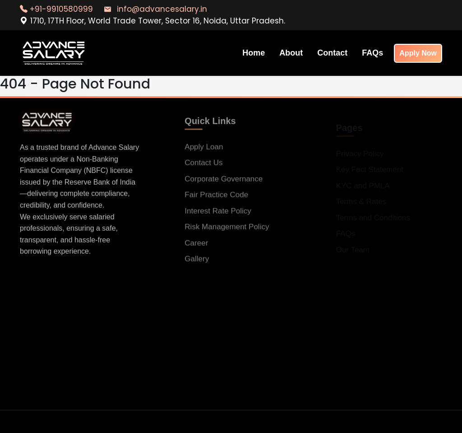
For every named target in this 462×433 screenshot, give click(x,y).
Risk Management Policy (227, 229)
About (291, 52)
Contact (332, 52)
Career (196, 246)
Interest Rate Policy (218, 214)
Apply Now (418, 53)
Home (253, 52)
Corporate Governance (224, 181)
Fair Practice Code (216, 197)
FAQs (372, 52)
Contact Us (203, 165)
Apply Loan (204, 149)
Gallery (197, 261)
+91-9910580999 (56, 9)
